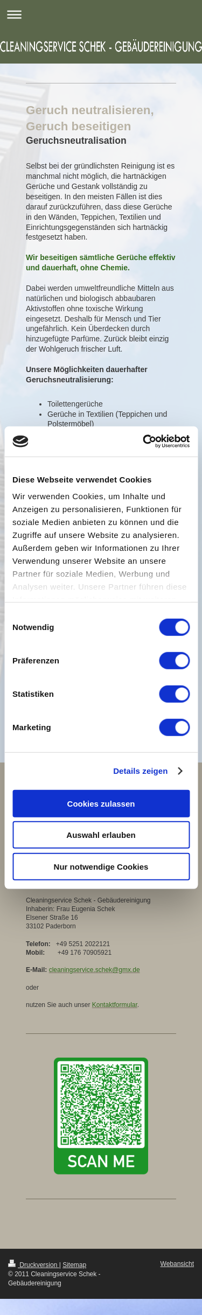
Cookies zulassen (101, 803)
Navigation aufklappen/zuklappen (101, 14)
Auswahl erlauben (100, 835)
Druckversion (33, 1265)
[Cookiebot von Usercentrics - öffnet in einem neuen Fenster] (144, 442)
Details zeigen (140, 770)
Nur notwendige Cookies (101, 866)
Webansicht (177, 1264)
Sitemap (74, 1265)
